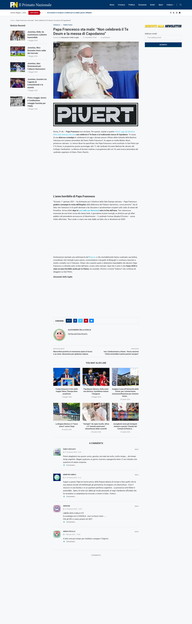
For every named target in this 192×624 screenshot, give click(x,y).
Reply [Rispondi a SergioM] (137, 506)
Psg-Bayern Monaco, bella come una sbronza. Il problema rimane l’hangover (95, 391)
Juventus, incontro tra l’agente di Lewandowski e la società (37, 83)
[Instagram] (177, 13)
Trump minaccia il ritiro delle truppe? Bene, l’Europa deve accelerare (66, 391)
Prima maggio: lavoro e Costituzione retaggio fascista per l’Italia (36, 102)
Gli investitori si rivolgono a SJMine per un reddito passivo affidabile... (70, 13)
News (112, 5)
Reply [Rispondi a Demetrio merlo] (137, 475)
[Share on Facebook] (75, 321)
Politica (132, 5)
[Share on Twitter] (80, 321)
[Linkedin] (179, 13)
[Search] (180, 5)
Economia (142, 5)
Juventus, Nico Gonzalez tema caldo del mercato (36, 50)
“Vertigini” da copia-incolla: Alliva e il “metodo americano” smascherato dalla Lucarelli (96, 426)
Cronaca (121, 5)
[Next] (45, 13)
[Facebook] (170, 13)
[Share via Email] (91, 321)
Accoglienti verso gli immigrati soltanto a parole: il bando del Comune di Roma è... (125, 426)
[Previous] (43, 13)
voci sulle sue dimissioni (88, 210)
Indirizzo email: (163, 36)
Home (12, 20)
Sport (161, 5)
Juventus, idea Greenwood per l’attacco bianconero (36, 66)
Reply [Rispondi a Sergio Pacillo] (137, 531)
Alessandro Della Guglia (70, 37)
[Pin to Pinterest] (86, 321)
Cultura (170, 5)
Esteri (152, 5)
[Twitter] (174, 13)
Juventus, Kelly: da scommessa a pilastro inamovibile (37, 35)
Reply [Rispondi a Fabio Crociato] (137, 449)
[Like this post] (69, 321)
